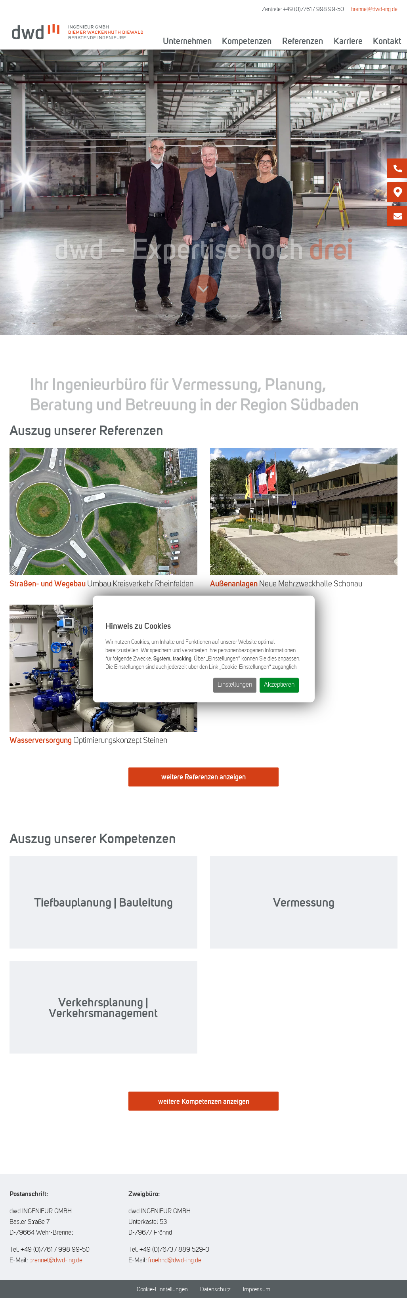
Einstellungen (235, 685)
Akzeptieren (279, 685)
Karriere (348, 41)
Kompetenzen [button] (246, 41)
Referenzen (302, 41)
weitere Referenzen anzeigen (203, 777)
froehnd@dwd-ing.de (174, 1260)
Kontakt (387, 41)
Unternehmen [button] (187, 41)
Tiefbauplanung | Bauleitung (103, 902)
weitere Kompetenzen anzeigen (203, 1101)
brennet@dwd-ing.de (374, 9)
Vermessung (303, 902)
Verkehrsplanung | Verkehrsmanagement (103, 1007)
